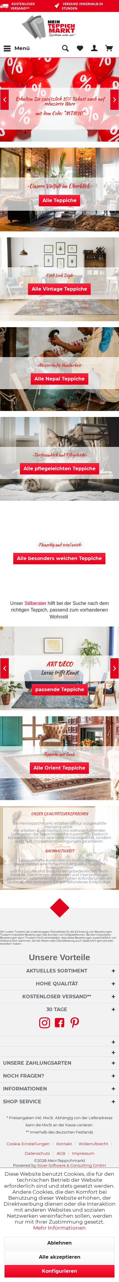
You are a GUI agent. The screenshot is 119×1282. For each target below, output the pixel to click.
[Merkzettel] (80, 48)
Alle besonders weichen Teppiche (59, 558)
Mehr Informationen (59, 1228)
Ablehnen (59, 1243)
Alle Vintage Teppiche (59, 289)
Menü (17, 47)
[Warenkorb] (109, 48)
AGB (61, 1153)
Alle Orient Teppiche (59, 768)
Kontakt (64, 1143)
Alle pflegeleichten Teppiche (59, 468)
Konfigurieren (59, 1271)
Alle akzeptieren (59, 1257)
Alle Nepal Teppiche (59, 379)
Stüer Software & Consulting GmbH (71, 1165)
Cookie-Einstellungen (28, 1143)
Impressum (83, 1153)
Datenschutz (37, 1153)
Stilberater (35, 603)
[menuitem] (16, 48)
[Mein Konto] (95, 48)
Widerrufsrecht (93, 1143)
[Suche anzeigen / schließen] (65, 48)
